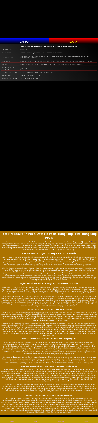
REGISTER (37, 419)
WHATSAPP (61, 419)
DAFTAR (24, 41)
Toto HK (93, 242)
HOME (12, 419)
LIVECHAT (86, 419)
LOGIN (73, 41)
